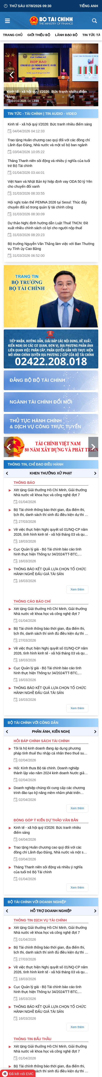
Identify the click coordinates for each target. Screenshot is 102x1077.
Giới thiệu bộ (39, 35)
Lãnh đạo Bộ (66, 35)
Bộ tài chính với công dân (33, 723)
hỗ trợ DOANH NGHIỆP (50, 911)
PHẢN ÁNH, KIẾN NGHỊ (51, 731)
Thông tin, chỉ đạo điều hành (35, 464)
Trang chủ (13, 35)
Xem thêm (77, 589)
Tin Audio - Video (61, 114)
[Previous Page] (12, 75)
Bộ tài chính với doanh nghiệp (37, 902)
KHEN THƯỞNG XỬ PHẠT (51, 473)
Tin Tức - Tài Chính (25, 114)
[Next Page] (90, 75)
